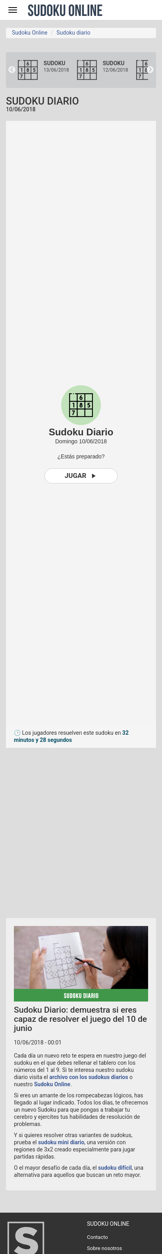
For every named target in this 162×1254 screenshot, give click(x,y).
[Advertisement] (81, 829)
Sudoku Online (65, 10)
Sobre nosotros (104, 1248)
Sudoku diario (73, 32)
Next (150, 70)
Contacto (97, 1237)
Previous (12, 70)
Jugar (81, 476)
